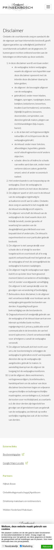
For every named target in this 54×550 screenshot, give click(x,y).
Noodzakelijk (10, 546)
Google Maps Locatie (13, 463)
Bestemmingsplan (11, 454)
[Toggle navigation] (48, 7)
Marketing (26, 546)
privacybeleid (23, 541)
